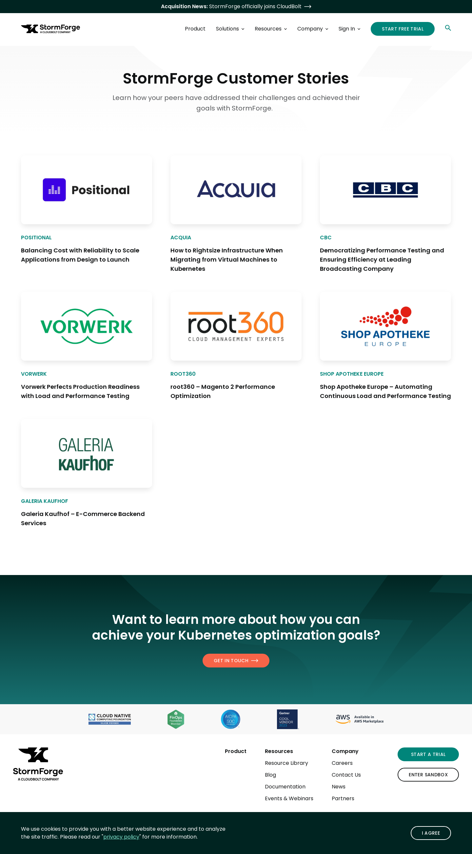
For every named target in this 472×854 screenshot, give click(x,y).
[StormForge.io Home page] (50, 29)
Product (235, 751)
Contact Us (346, 775)
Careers (342, 763)
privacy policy (121, 837)
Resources (279, 751)
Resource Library (286, 763)
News (338, 786)
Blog (270, 775)
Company (345, 751)
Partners (343, 798)
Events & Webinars (289, 798)
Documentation (285, 786)
